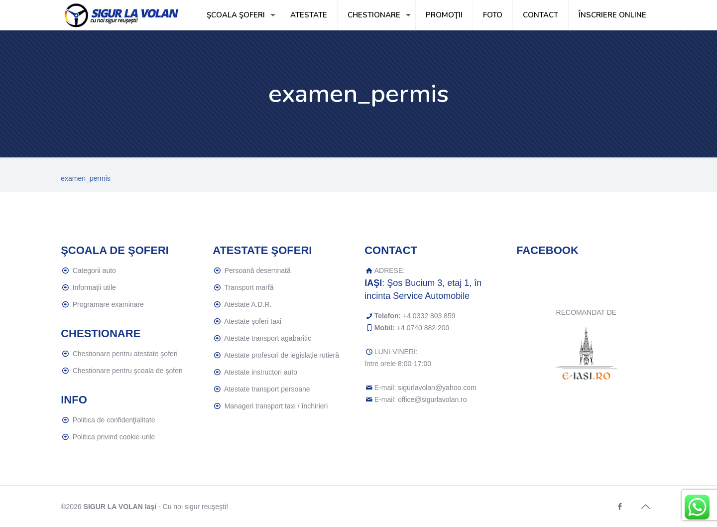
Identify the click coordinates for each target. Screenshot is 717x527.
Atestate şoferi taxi (252, 321)
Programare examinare (108, 304)
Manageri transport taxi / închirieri (276, 406)
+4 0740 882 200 (423, 328)
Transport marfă (248, 287)
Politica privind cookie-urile (114, 437)
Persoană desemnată (258, 270)
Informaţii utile (94, 287)
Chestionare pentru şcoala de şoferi (128, 371)
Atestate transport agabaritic (267, 338)
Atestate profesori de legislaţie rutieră (281, 355)
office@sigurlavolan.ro (432, 399)
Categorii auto (94, 270)
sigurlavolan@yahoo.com (437, 388)
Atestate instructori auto (260, 372)
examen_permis (86, 178)
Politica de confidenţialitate (114, 420)
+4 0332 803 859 (429, 316)
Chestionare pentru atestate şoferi (125, 354)
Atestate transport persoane (267, 389)
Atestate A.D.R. (248, 304)
